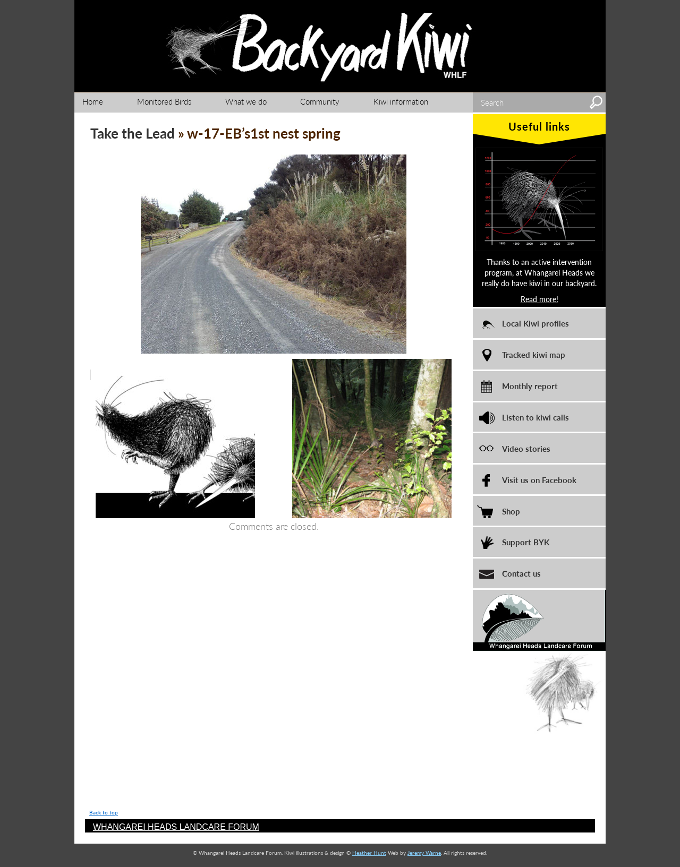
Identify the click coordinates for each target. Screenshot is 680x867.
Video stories (526, 448)
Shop (511, 511)
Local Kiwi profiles (535, 323)
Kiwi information (400, 101)
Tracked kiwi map (533, 354)
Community (319, 101)
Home (92, 101)
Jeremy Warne (424, 852)
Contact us (521, 573)
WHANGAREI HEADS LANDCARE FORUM (176, 826)
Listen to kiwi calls (535, 417)
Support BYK (525, 541)
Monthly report (530, 385)
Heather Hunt (369, 852)
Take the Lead (132, 133)
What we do (246, 101)
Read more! (539, 299)
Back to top (103, 812)
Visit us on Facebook (539, 479)
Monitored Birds (164, 101)
